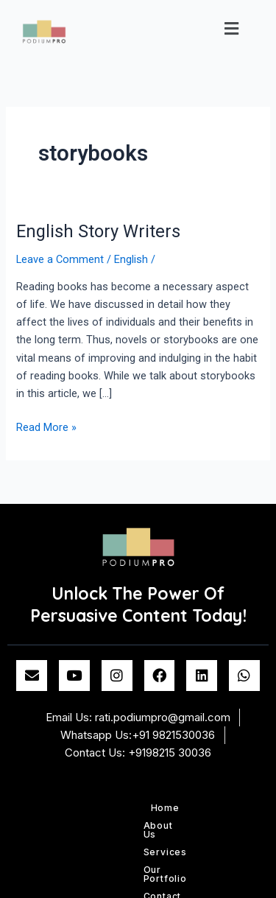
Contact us (122, 825)
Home (46, 807)
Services (147, 807)
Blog (170, 825)
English (131, 259)
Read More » (46, 426)
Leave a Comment (60, 259)
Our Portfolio (212, 807)
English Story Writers (98, 231)
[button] (231, 29)
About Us (93, 807)
